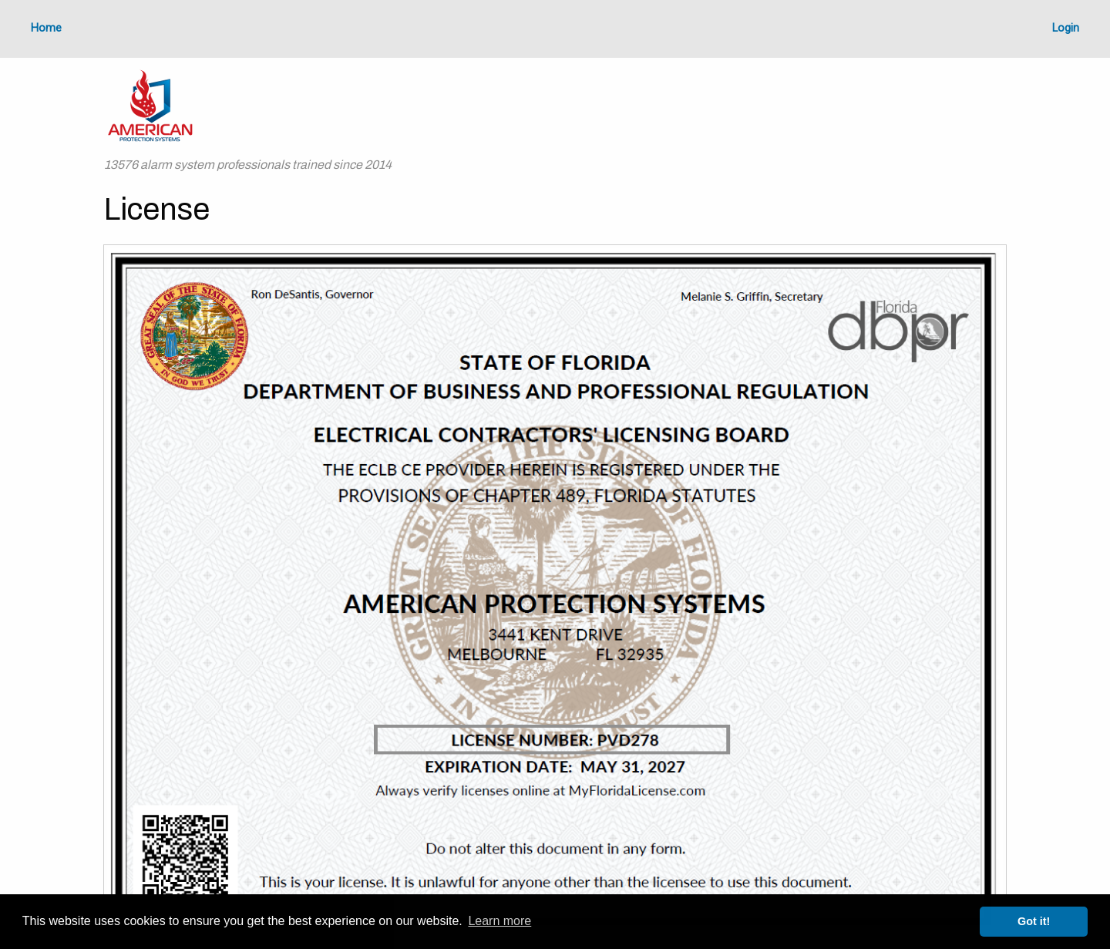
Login (1065, 28)
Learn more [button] (499, 920)
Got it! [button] (1034, 921)
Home (46, 28)
